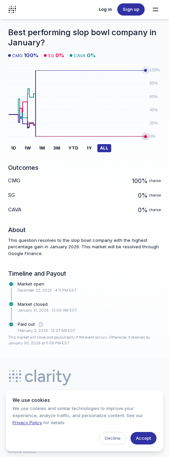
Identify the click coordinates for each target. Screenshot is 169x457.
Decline (113, 438)
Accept (143, 438)
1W (27, 148)
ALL (104, 148)
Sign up (131, 9)
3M (56, 148)
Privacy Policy (27, 422)
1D (13, 148)
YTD (73, 148)
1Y (89, 148)
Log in (105, 9)
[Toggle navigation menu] (155, 9)
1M (42, 148)
